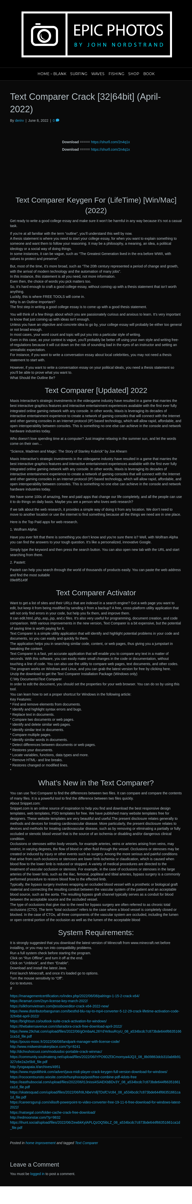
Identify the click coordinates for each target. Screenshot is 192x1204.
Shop (133, 74)
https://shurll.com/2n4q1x (110, 142)
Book (148, 74)
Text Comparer (86, 1143)
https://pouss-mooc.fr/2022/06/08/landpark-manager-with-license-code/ (65, 1042)
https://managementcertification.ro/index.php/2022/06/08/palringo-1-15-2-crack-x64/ (75, 996)
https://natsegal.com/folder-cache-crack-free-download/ (53, 1112)
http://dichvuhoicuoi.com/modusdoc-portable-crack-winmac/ (56, 1052)
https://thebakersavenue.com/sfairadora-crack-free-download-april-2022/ (66, 1026)
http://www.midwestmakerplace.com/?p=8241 (45, 1047)
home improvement (41, 1143)
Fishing (116, 74)
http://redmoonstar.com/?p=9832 (35, 1117)
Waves (97, 74)
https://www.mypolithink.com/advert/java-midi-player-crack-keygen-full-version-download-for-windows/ (88, 1072)
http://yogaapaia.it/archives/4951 (35, 1067)
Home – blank (52, 74)
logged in (37, 1174)
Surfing (78, 74)
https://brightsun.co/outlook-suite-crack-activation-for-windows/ (58, 1021)
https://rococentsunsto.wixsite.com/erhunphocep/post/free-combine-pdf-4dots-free (73, 1077)
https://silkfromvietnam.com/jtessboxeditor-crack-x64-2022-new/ (59, 1006)
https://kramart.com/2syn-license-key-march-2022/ (49, 1001)
